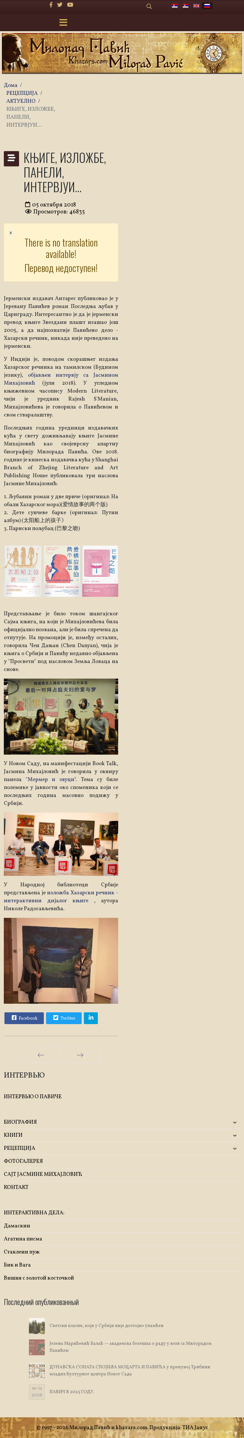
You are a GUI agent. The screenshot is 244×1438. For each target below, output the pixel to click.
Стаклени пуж (22, 1252)
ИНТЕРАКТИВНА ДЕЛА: (34, 1213)
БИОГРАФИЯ (20, 1122)
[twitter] (60, 5)
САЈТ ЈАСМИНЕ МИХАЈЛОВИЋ (43, 1174)
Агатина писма (23, 1239)
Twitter (63, 1018)
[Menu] (63, 23)
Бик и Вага (17, 1265)
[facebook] (51, 5)
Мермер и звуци (51, 779)
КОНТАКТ (16, 1187)
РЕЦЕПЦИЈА (19, 1148)
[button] (201, 1122)
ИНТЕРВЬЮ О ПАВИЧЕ (33, 1096)
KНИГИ (13, 1135)
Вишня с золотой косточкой (39, 1278)
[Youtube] (70, 5)
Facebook (23, 1018)
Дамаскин (17, 1226)
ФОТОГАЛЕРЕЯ (23, 1161)
